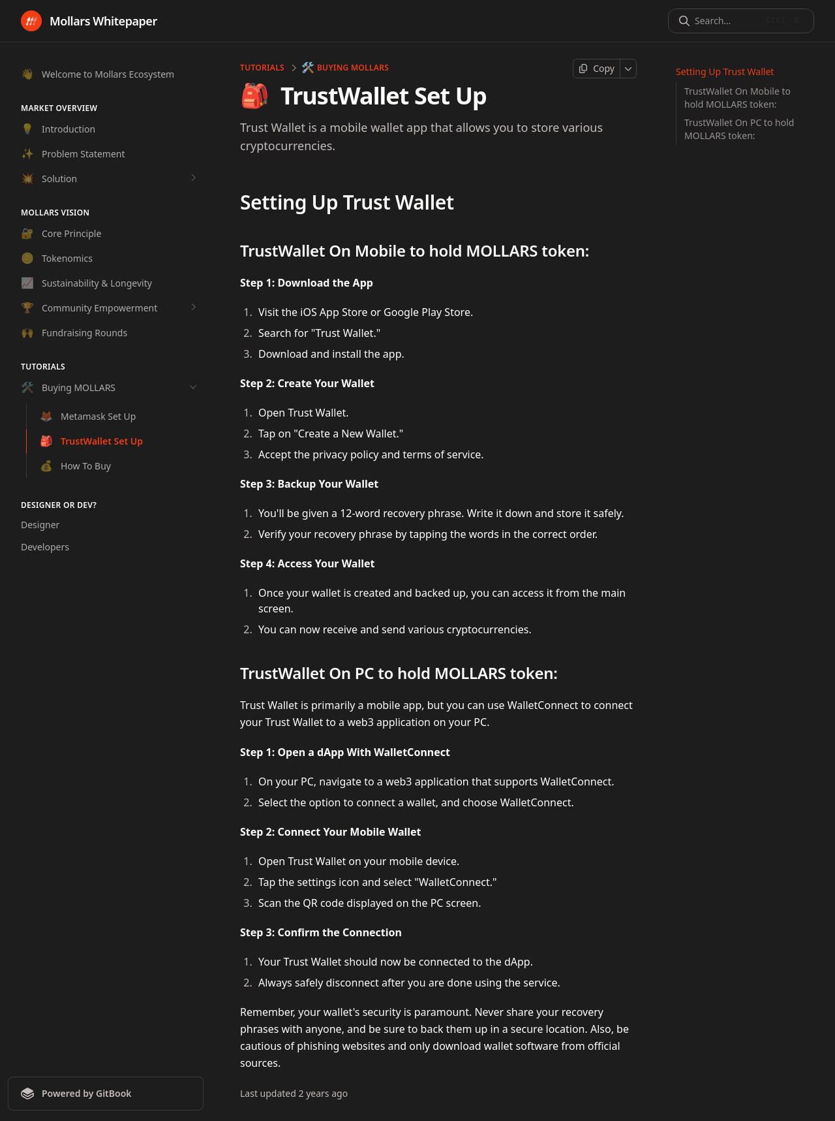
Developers (45, 547)
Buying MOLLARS (346, 68)
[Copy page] (596, 68)
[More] (628, 68)
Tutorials (262, 68)
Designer (40, 524)
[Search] (726, 21)
